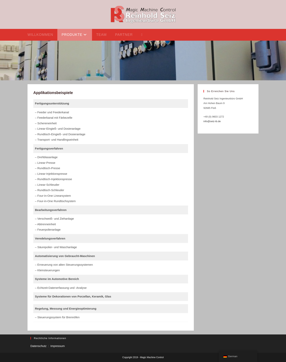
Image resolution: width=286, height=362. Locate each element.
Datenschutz (38, 346)
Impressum (57, 346)
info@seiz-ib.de (212, 121)
